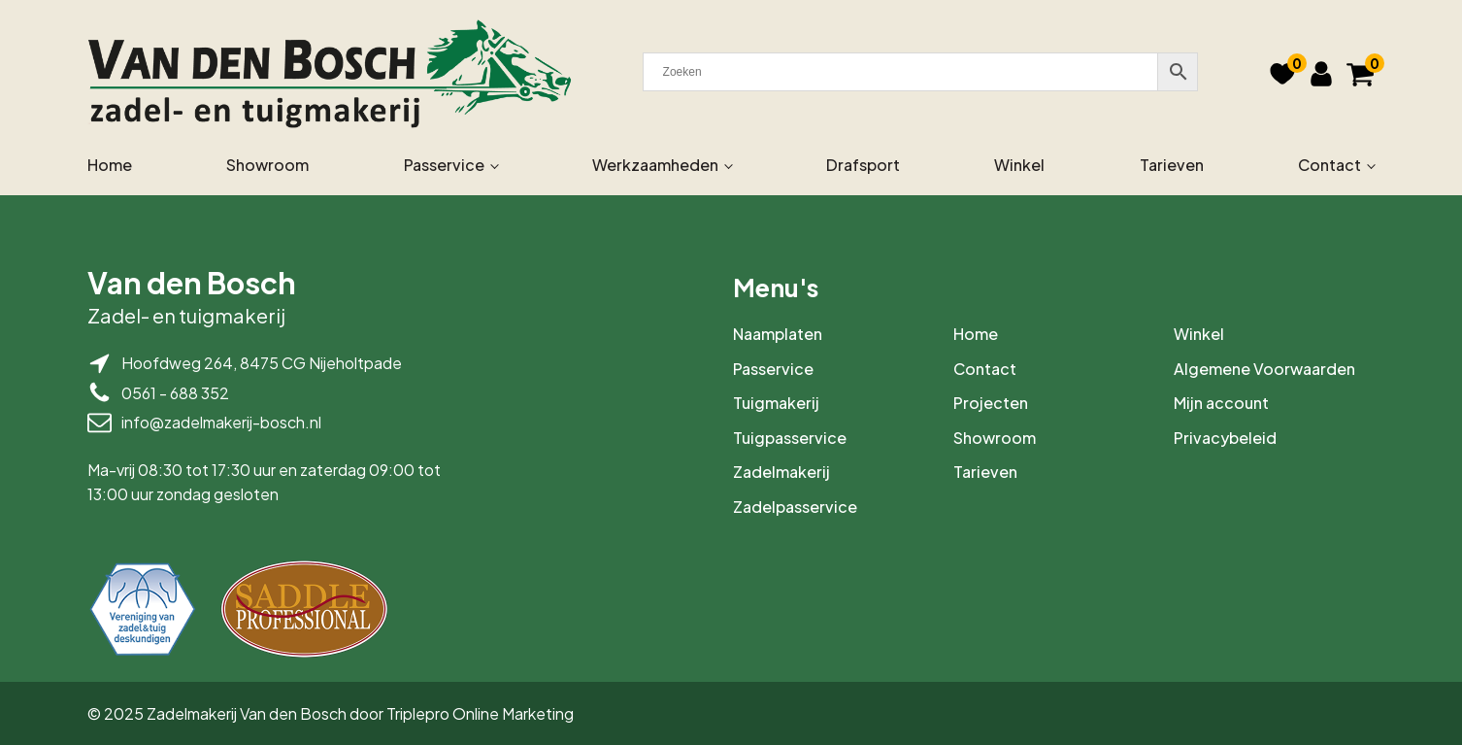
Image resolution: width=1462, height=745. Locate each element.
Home (109, 164)
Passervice (444, 164)
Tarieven (1172, 164)
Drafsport (863, 164)
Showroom (267, 164)
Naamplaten (777, 333)
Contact (1329, 164)
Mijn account (1221, 402)
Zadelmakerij (781, 471)
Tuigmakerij (776, 402)
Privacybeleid (1225, 437)
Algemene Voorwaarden (1264, 368)
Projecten (990, 402)
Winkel (1019, 164)
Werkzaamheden (655, 164)
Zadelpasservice (795, 506)
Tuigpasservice (790, 437)
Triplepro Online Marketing (480, 713)
